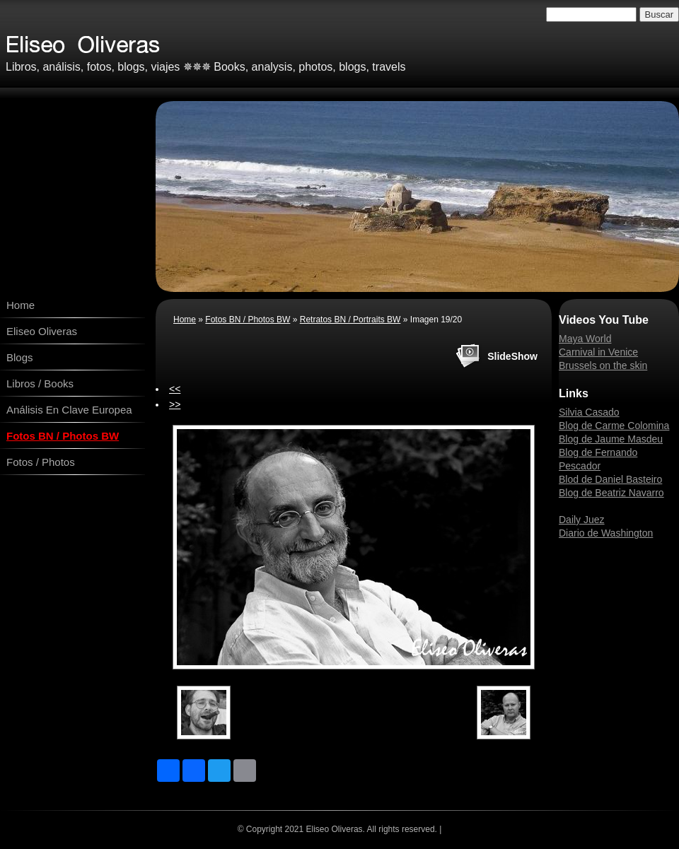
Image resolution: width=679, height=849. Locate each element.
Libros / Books (40, 383)
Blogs (19, 357)
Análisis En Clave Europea (69, 410)
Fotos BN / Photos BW (62, 436)
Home (20, 305)
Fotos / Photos (40, 462)
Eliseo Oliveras (41, 331)
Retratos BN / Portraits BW (350, 319)
